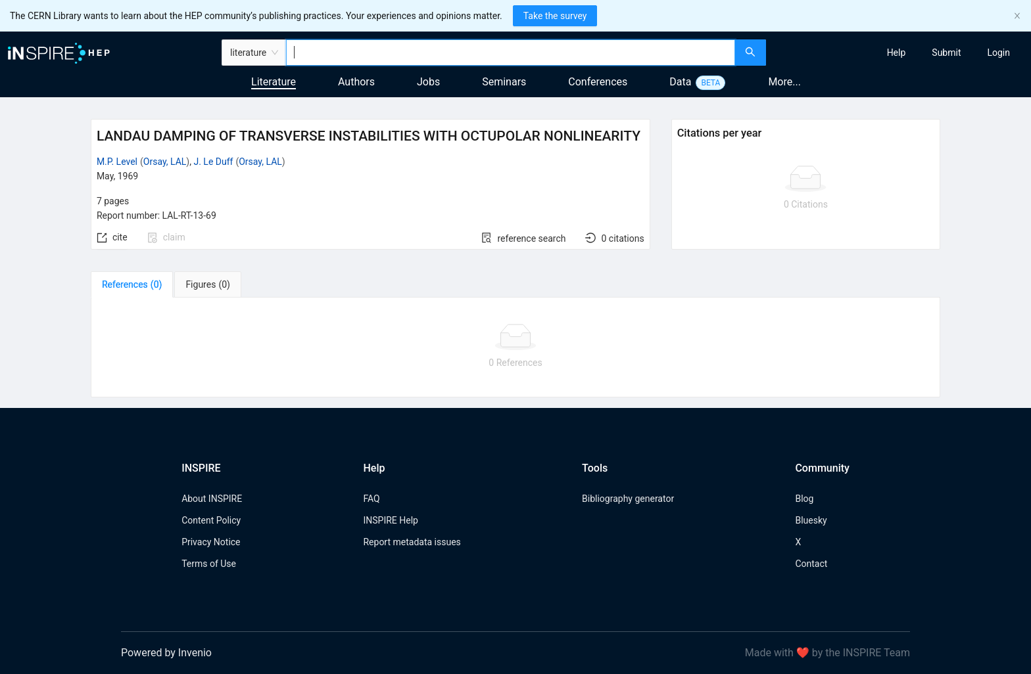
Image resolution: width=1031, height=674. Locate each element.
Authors (356, 82)
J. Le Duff (213, 161)
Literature (273, 82)
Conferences (597, 82)
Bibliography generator (628, 498)
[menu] (900, 53)
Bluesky (811, 520)
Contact (811, 563)
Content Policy (211, 520)
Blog (804, 498)
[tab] (132, 284)
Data (680, 82)
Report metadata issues (411, 542)
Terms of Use (208, 563)
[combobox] (510, 52)
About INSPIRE (211, 498)
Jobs (428, 82)
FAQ (371, 498)
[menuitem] (896, 53)
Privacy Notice (210, 542)
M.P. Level (117, 161)
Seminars (504, 82)
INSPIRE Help (390, 520)
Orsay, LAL (165, 161)
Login (998, 52)
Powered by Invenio (166, 652)
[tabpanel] (515, 347)
